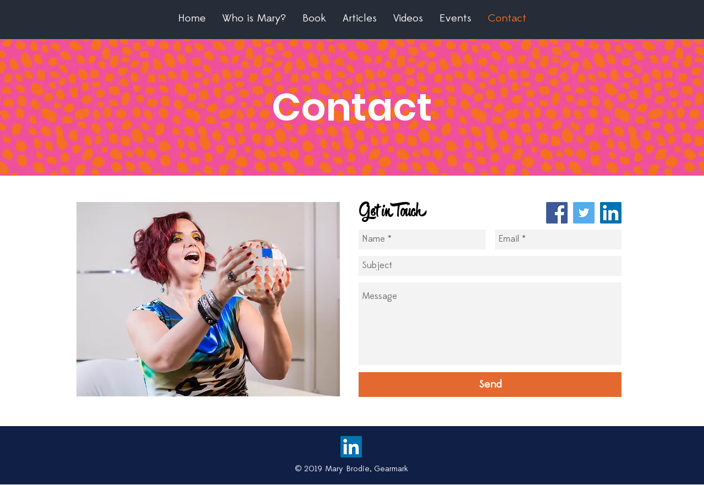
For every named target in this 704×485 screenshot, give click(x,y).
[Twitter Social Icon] (584, 213)
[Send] (490, 384)
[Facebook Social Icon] (557, 213)
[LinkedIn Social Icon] (611, 213)
